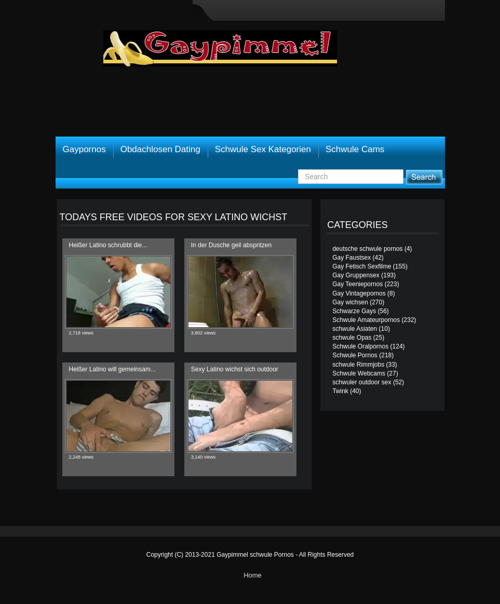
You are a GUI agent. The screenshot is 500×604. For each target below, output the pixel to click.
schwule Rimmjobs (358, 364)
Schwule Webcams (358, 373)
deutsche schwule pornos (367, 248)
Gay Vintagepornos (359, 293)
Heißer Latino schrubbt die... (108, 245)
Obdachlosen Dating (160, 149)
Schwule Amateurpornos (366, 320)
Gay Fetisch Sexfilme (361, 266)
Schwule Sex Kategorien (263, 149)
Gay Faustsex (351, 257)
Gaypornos (84, 149)
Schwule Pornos (354, 355)
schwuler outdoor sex (361, 382)
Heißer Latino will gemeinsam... (112, 369)
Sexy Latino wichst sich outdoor (234, 369)
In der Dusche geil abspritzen (231, 245)
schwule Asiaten (354, 328)
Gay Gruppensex (356, 275)
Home (253, 575)
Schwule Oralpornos (360, 346)
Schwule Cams (355, 149)
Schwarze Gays (354, 311)
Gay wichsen (350, 302)
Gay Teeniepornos (357, 284)
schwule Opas (351, 337)
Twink (340, 391)
